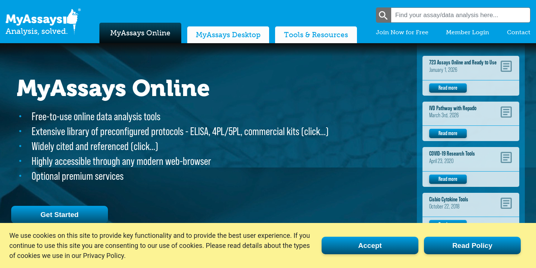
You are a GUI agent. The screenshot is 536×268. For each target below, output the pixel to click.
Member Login (467, 32)
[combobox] (460, 15)
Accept (370, 245)
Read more (447, 87)
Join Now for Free (402, 32)
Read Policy (472, 245)
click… (315, 131)
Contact (518, 32)
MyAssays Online (140, 33)
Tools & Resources (316, 35)
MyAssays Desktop (228, 35)
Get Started (60, 214)
